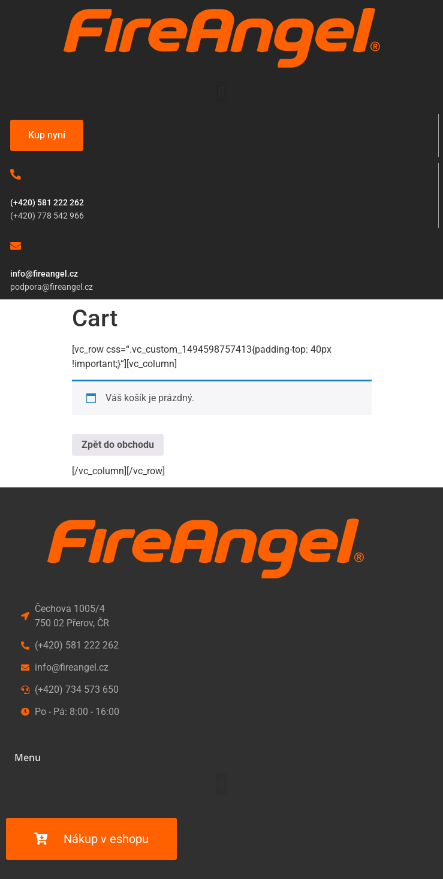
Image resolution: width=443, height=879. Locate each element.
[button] (221, 92)
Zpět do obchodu (118, 444)
